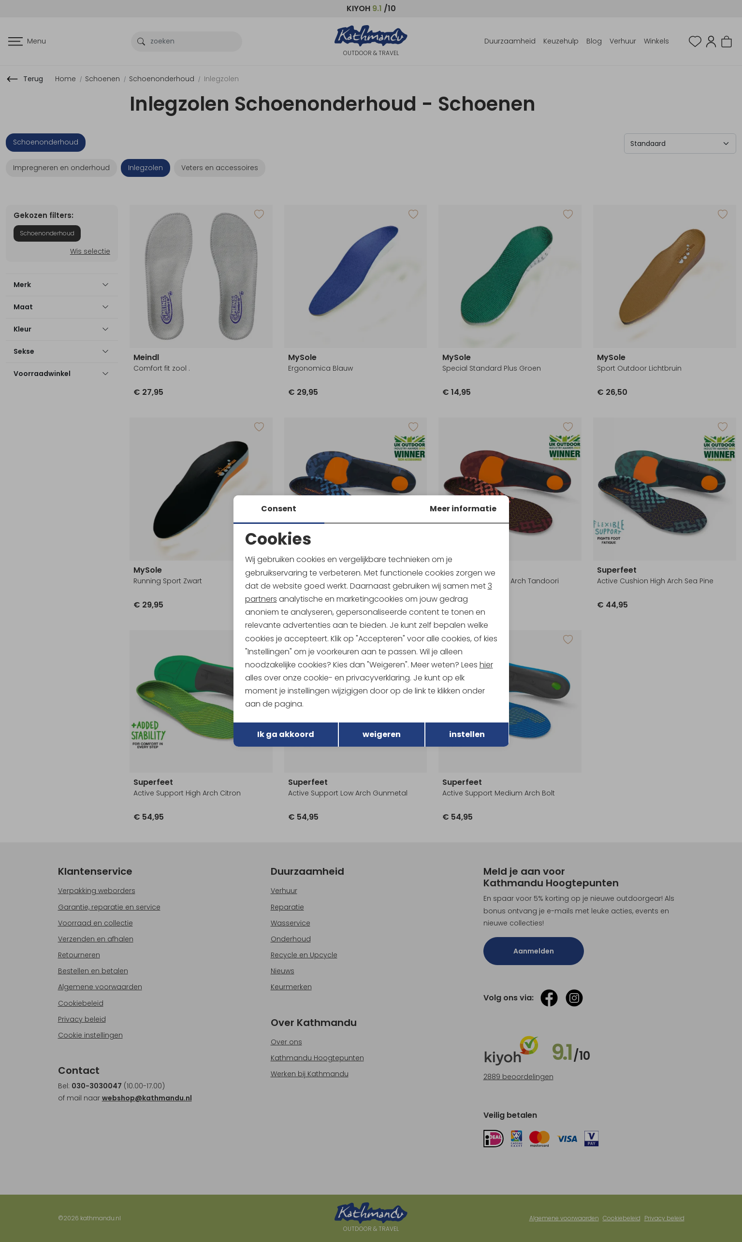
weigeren (382, 734)
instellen (467, 734)
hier (486, 664)
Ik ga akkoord (285, 734)
